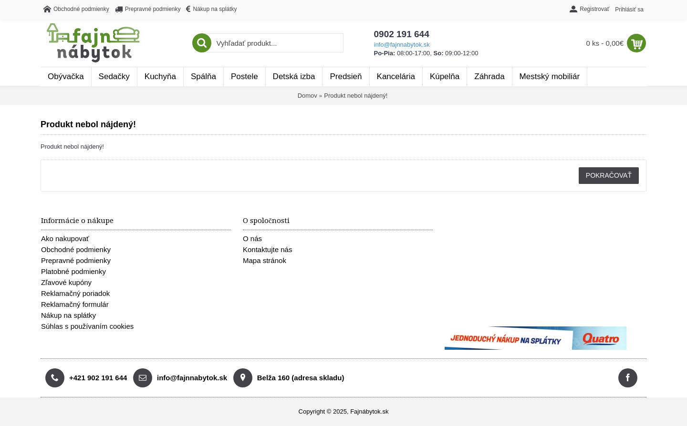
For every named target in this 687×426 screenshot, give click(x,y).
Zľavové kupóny (66, 282)
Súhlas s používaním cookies (87, 326)
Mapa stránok (264, 260)
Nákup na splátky (68, 315)
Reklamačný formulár (75, 304)
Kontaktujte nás (267, 249)
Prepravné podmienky (76, 260)
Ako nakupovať (65, 238)
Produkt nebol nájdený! (355, 95)
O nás (252, 238)
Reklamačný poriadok (75, 293)
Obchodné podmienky (76, 249)
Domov (307, 95)
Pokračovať (609, 175)
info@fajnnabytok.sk (402, 44)
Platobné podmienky (73, 271)
